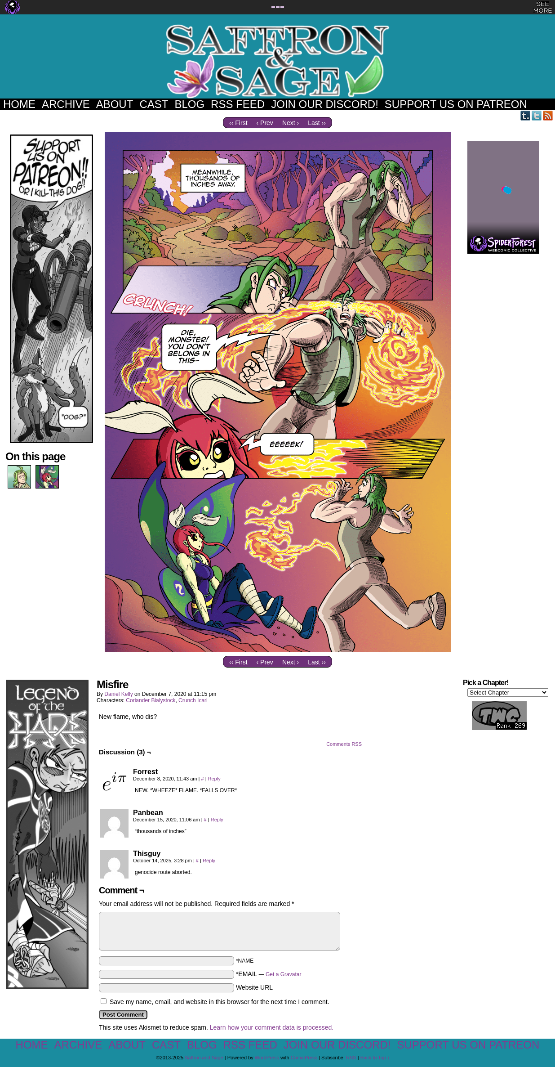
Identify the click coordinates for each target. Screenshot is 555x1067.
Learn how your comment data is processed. (271, 1027)
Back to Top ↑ (375, 1057)
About (114, 104)
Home (19, 104)
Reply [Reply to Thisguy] (209, 860)
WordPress (267, 1057)
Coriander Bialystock (150, 700)
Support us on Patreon (456, 104)
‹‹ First (238, 122)
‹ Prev (265, 122)
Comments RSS (344, 744)
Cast (153, 104)
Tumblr (525, 115)
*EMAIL (269, 973)
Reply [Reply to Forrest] (214, 778)
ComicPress (304, 1057)
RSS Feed (238, 104)
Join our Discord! (324, 104)
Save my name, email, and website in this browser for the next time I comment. (219, 1001)
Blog (189, 104)
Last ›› (317, 122)
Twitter (536, 115)
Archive (66, 104)
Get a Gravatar (283, 974)
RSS (548, 115)
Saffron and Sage (277, 61)
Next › (290, 122)
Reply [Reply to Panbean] (217, 819)
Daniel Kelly (118, 694)
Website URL (254, 987)
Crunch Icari (193, 700)
